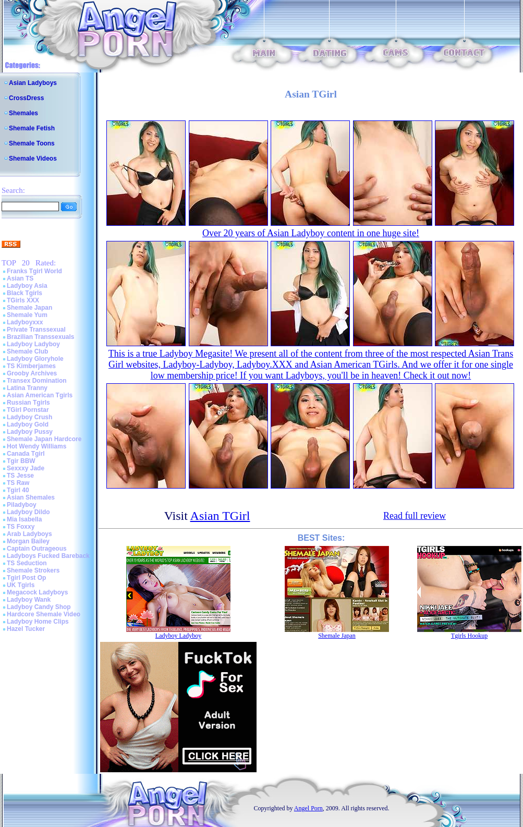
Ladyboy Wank (29, 599)
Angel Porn (308, 808)
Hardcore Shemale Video (43, 614)
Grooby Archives (32, 373)
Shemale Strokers (33, 570)
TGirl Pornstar (28, 410)
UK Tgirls (20, 585)
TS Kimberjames (31, 366)
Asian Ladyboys (33, 83)
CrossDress (26, 98)
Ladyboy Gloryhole (35, 358)
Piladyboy (22, 504)
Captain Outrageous (37, 548)
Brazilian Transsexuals (40, 336)
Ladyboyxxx (25, 322)
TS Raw (18, 483)
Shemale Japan (29, 307)
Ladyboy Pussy (30, 431)
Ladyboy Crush (29, 417)
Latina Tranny (27, 388)
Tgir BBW (21, 461)
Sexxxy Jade (25, 468)
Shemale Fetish (32, 128)
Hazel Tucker (26, 629)
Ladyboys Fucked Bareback (48, 556)
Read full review (414, 515)
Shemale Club (27, 351)
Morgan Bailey (28, 541)
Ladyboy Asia (27, 285)
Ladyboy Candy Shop (39, 607)
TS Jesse (20, 475)
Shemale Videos (33, 158)
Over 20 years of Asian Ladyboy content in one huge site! (310, 233)
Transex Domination (37, 380)
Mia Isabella (24, 519)
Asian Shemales (31, 497)
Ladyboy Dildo (28, 512)
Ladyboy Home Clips (38, 621)
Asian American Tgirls (39, 395)
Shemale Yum (27, 315)
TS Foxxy (20, 526)
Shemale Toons (32, 143)
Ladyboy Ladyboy (33, 344)
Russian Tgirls (28, 402)
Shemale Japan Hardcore (44, 439)
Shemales (23, 113)
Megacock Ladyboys (37, 592)
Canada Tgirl (26, 453)
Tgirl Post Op (26, 577)
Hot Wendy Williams (36, 446)
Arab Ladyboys (29, 534)
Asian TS (20, 278)
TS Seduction (27, 563)
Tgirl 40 (18, 490)
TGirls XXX (23, 300)
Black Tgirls (24, 293)
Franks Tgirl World (34, 271)
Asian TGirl (220, 515)
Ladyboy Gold (27, 424)
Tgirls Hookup (469, 635)
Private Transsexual (36, 329)
